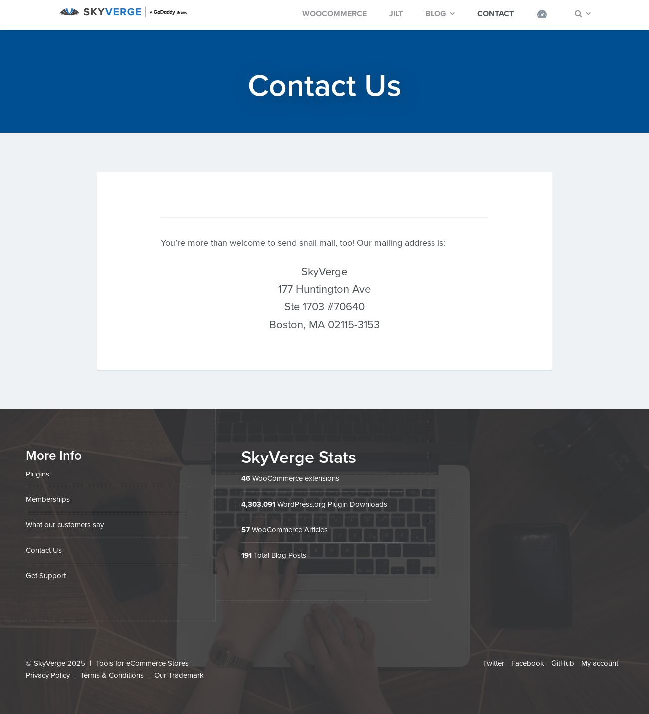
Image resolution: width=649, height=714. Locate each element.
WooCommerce (334, 14)
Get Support (46, 575)
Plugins (37, 474)
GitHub (562, 663)
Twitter (493, 663)
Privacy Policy (48, 675)
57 (245, 529)
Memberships (48, 499)
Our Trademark (179, 675)
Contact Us (44, 550)
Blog (435, 14)
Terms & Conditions (112, 675)
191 (246, 555)
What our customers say (65, 524)
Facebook (527, 663)
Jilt (396, 14)
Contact (495, 14)
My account (599, 663)
